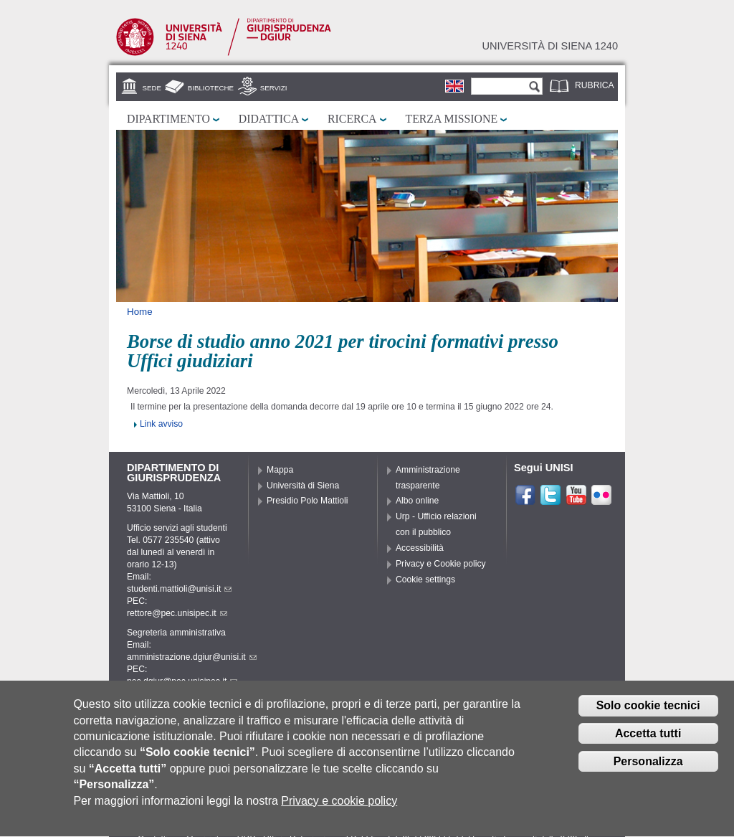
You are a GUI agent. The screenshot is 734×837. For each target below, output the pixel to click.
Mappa (280, 470)
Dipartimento (168, 119)
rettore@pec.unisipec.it (177, 613)
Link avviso (161, 424)
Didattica (269, 119)
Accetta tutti (648, 741)
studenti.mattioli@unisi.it (179, 589)
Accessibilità (420, 548)
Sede (152, 88)
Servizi (273, 88)
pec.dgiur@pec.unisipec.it (182, 681)
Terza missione (452, 119)
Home (140, 311)
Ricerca (352, 119)
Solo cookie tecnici (648, 713)
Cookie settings (425, 579)
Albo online (417, 501)
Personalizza (648, 769)
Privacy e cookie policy (339, 809)
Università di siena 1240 (550, 46)
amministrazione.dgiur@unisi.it (192, 657)
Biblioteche (211, 88)
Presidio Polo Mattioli (307, 501)
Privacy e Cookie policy (441, 564)
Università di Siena (303, 486)
